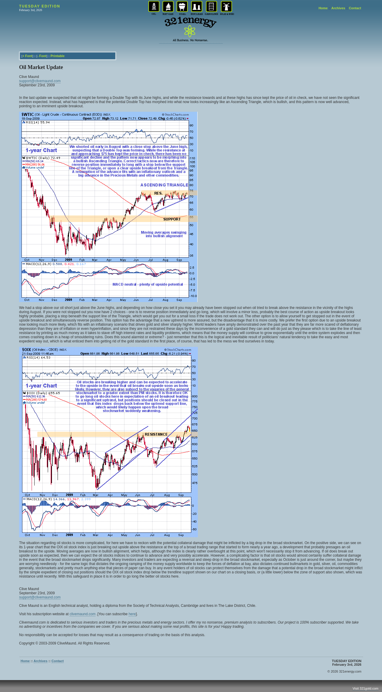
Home (323, 8)
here (132, 614)
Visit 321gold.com (365, 688)
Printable (57, 56)
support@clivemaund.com (40, 81)
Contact (355, 8)
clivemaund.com (83, 614)
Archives (338, 8)
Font (28, 56)
